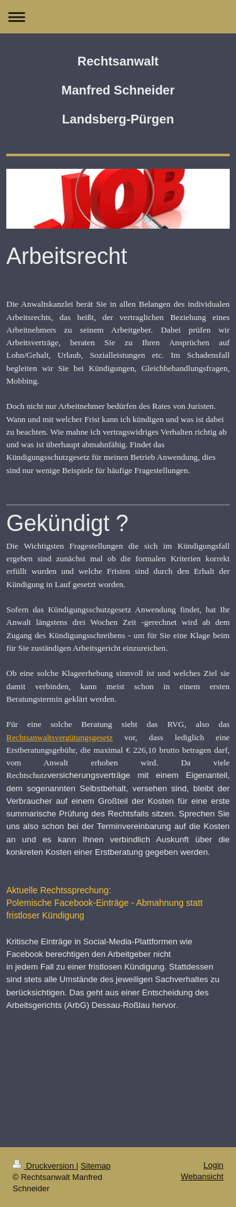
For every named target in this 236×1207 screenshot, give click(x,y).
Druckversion (44, 1165)
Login (213, 1165)
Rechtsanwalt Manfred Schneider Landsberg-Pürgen (117, 90)
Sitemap (96, 1165)
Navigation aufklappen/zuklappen (118, 16)
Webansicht (202, 1176)
